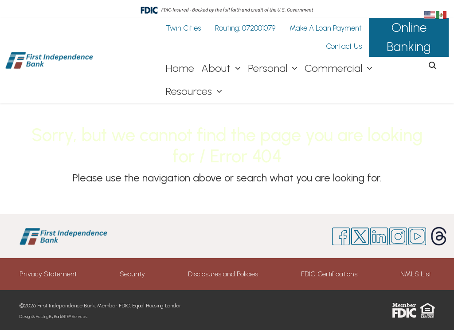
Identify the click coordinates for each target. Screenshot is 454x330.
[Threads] (430, 236)
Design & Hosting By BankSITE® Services (53, 316)
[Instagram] (398, 236)
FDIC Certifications (329, 274)
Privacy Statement (48, 274)
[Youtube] (417, 236)
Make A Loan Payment (326, 28)
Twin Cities (183, 28)
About (217, 68)
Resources (190, 91)
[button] (432, 66)
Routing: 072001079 (245, 28)
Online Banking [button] (409, 37)
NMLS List (415, 274)
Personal (269, 68)
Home (179, 68)
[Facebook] (341, 236)
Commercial (335, 68)
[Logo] (49, 60)
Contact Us (344, 46)
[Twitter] (360, 236)
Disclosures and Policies (223, 274)
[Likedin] (379, 236)
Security (132, 274)
